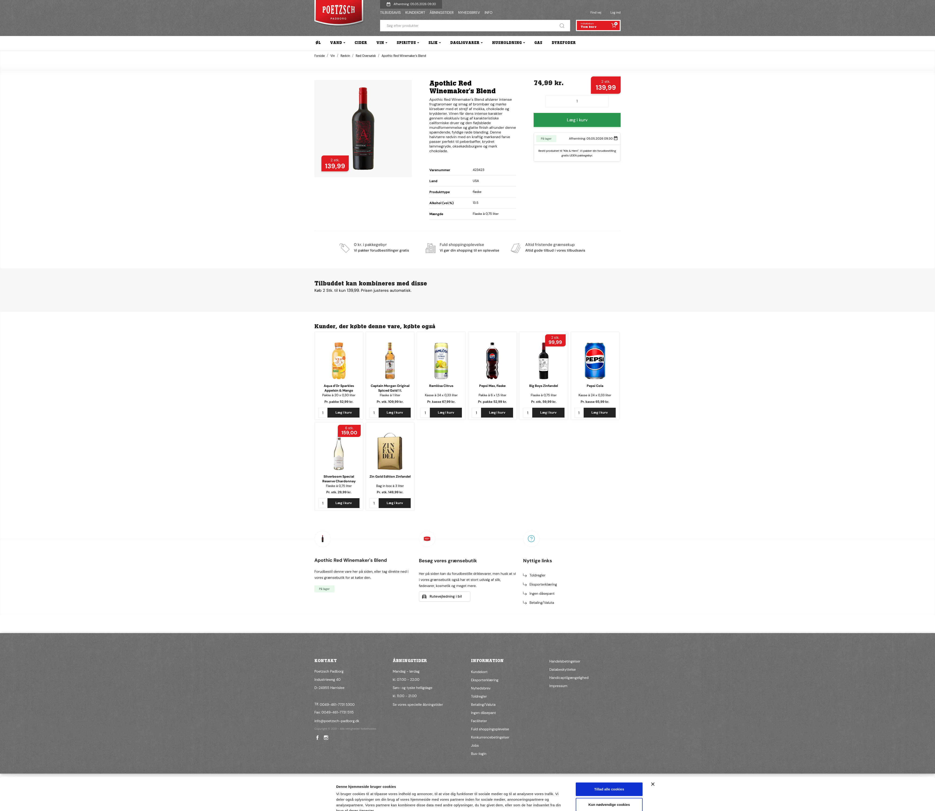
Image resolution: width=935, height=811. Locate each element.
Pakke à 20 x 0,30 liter (338, 395)
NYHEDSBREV (469, 12)
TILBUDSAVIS (390, 12)
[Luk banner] (652, 762)
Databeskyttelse (562, 669)
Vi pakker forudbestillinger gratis (381, 250)
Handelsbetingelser (564, 661)
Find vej (595, 12)
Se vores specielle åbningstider (418, 704)
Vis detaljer (345, 802)
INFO (489, 12)
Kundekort (479, 672)
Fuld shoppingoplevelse (462, 244)
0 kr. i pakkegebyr (370, 244)
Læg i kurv (577, 120)
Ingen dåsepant (541, 593)
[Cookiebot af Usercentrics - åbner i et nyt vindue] (305, 801)
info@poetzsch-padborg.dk (336, 721)
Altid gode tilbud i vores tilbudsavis (555, 250)
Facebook (317, 737)
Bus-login (478, 753)
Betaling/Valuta (541, 602)
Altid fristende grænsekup (550, 244)
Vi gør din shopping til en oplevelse (469, 250)
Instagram (325, 737)
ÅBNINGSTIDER (442, 12)
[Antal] (577, 101)
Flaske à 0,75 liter (544, 395)
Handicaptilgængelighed (569, 677)
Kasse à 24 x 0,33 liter (441, 395)
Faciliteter (479, 721)
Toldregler (537, 575)
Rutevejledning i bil (446, 596)
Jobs (475, 745)
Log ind (616, 12)
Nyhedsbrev (481, 688)
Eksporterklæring (543, 584)
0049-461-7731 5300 (337, 704)
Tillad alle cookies (609, 767)
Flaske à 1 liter (390, 395)
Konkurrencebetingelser (490, 737)
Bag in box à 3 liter (390, 486)
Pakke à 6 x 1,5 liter (492, 395)
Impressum (558, 686)
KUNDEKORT (415, 12)
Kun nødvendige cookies (609, 783)
